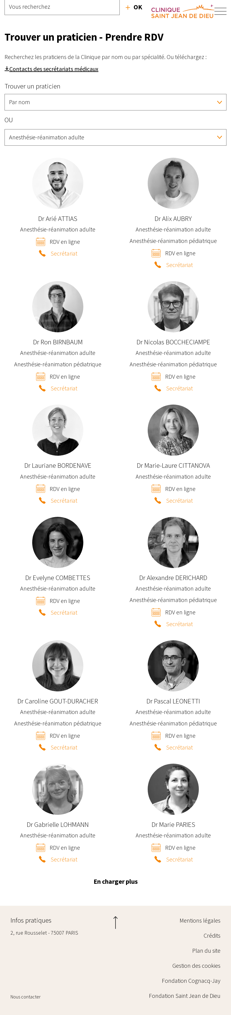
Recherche (134, 7)
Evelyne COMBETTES (57, 577)
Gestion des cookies (196, 965)
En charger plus (116, 881)
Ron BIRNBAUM (58, 341)
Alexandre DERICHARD (173, 577)
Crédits (212, 935)
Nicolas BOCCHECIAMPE (173, 341)
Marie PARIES (173, 824)
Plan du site (206, 950)
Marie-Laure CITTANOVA (173, 465)
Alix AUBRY (173, 218)
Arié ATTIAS (57, 218)
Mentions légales (200, 920)
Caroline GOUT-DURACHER (57, 701)
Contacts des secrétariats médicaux (53, 69)
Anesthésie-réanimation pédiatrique (173, 240)
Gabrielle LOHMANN (58, 824)
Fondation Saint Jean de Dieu (184, 995)
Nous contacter (26, 997)
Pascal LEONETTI (173, 701)
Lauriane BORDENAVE (57, 465)
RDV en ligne (65, 241)
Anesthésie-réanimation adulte (57, 229)
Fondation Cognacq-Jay (191, 980)
